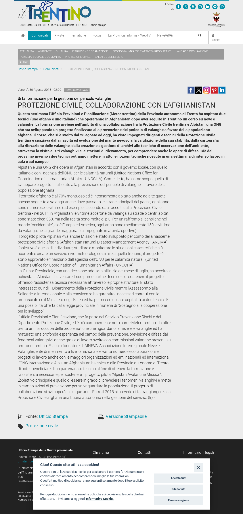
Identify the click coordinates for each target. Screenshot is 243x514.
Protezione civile (77, 56)
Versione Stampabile (126, 416)
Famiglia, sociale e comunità (40, 56)
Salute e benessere (109, 56)
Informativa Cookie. (100, 498)
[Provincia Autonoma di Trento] (216, 19)
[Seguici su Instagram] (200, 6)
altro (23, 62)
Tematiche (78, 35)
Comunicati (39, 35)
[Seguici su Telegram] (215, 6)
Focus (97, 35)
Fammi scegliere (178, 500)
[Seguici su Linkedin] (208, 6)
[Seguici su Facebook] (178, 6)
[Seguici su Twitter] (186, 6)
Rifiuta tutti (178, 489)
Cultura (62, 51)
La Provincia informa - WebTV (129, 35)
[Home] (23, 35)
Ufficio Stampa (28, 69)
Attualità (26, 51)
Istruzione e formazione (90, 51)
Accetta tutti (178, 478)
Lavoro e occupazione (192, 51)
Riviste (59, 35)
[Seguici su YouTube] (193, 6)
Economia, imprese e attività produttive (142, 51)
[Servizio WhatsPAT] (222, 6)
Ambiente (45, 51)
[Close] (198, 467)
